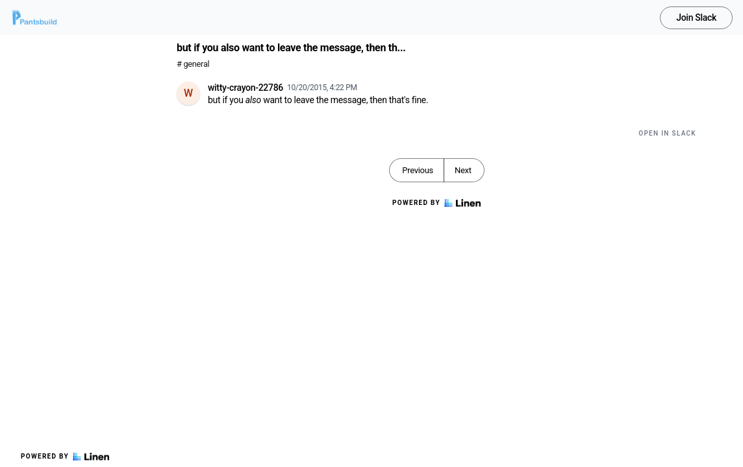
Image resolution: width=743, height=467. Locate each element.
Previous (417, 170)
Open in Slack (667, 133)
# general (193, 64)
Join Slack (696, 17)
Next (463, 170)
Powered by (65, 457)
